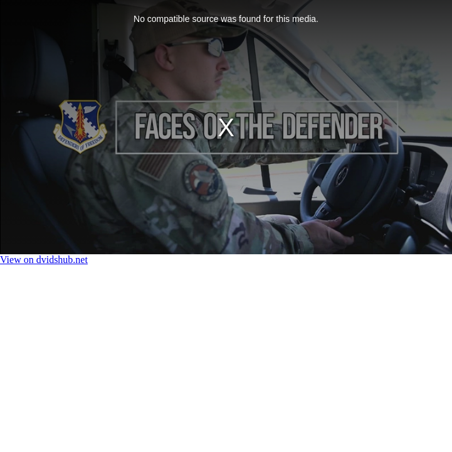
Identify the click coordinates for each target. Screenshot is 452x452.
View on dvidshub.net (44, 259)
